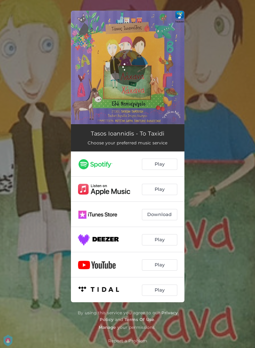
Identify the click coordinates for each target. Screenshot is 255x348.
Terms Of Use (139, 319)
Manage (107, 327)
